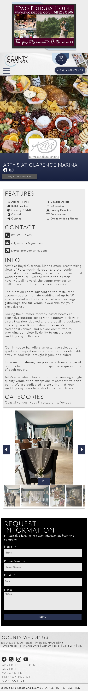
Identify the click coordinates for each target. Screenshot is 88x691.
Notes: (9, 590)
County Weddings (25, 638)
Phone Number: (15, 561)
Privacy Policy (16, 677)
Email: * (9, 575)
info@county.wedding (49, 643)
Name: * (10, 546)
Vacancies (12, 673)
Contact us (13, 681)
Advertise (11, 669)
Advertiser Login (19, 665)
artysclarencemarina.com (29, 250)
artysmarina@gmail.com (28, 243)
